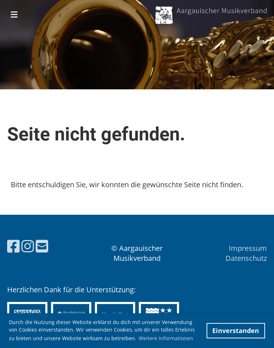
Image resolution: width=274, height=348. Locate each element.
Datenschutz (246, 258)
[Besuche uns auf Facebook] (13, 246)
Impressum (248, 248)
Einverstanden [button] (235, 330)
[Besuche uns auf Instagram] (27, 246)
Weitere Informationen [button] (166, 338)
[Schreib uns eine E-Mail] (42, 246)
